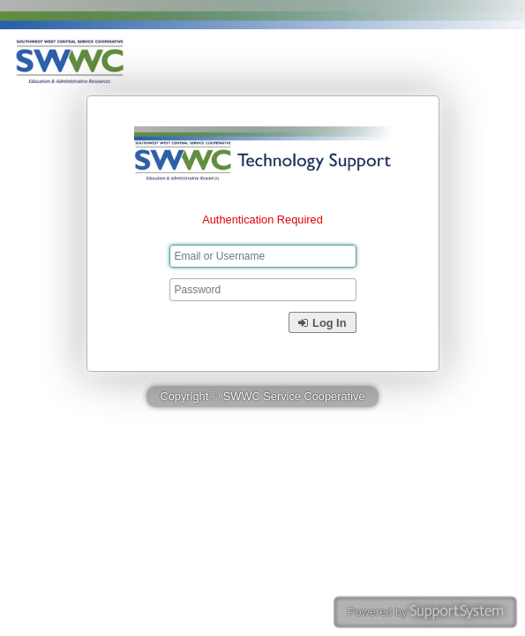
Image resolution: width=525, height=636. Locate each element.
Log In (322, 322)
